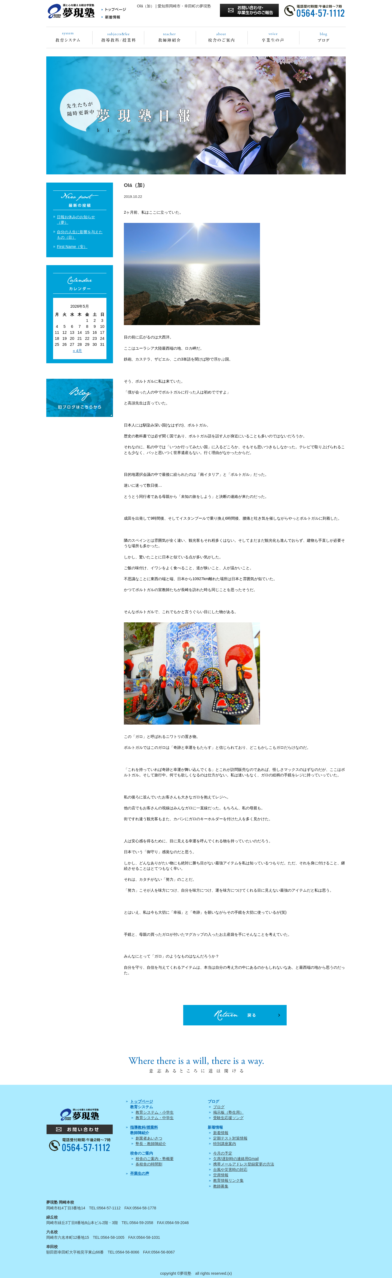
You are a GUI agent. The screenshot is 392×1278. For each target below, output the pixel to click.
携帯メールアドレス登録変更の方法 (243, 1164)
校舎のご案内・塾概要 (155, 1158)
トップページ (141, 1101)
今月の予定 (222, 1153)
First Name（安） (72, 246)
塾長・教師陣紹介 (151, 1143)
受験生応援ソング (228, 1118)
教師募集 (220, 1186)
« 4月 (77, 351)
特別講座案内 (224, 1143)
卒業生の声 (139, 1173)
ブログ (219, 1107)
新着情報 (220, 1133)
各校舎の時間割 (149, 1164)
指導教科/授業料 (144, 1127)
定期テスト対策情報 (230, 1138)
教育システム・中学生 (155, 1118)
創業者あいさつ (149, 1138)
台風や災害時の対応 (230, 1169)
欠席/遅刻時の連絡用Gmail (236, 1158)
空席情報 (220, 1175)
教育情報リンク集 (228, 1180)
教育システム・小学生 (155, 1112)
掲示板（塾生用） (228, 1112)
